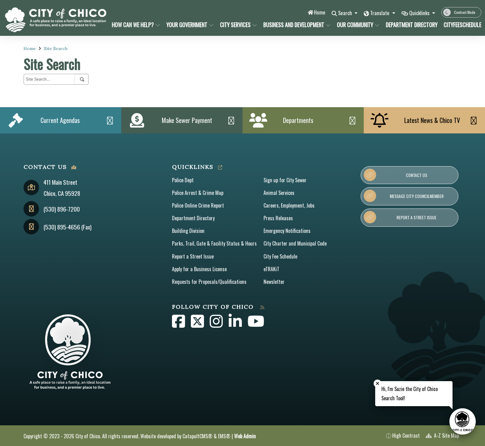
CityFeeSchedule (460, 25)
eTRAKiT (271, 269)
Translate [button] (380, 13)
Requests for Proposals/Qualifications (209, 281)
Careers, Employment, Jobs (289, 205)
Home (318, 12)
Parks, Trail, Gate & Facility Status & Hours (214, 243)
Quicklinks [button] (420, 13)
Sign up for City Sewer (285, 180)
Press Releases (278, 218)
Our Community (357, 25)
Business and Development (294, 25)
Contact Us (395, 175)
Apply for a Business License (199, 269)
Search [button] (345, 13)
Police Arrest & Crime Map (197, 192)
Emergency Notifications (287, 230)
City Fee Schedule (280, 256)
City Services (238, 25)
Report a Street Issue (193, 256)
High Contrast (406, 435)
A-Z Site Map (442, 435)
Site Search (55, 48)
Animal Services (279, 192)
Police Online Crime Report (198, 205)
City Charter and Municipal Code (295, 243)
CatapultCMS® (197, 436)
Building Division (188, 230)
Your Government (189, 25)
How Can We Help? (135, 25)
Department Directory (410, 25)
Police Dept (183, 180)
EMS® (224, 436)
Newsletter (274, 281)
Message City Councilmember (403, 196)
